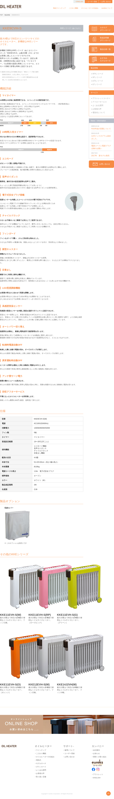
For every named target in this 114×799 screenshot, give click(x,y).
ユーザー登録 (91, 1)
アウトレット (97, 774)
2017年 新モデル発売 (100, 156)
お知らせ (96, 753)
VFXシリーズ (97, 74)
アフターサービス (99, 102)
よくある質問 (97, 105)
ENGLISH (79, 1)
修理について (69, 750)
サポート (68, 746)
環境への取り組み (99, 757)
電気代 (38, 760)
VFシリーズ (96, 77)
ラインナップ (40, 750)
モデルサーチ (40, 763)
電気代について (98, 112)
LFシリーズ (96, 84)
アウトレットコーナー (100, 98)
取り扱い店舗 (40, 777)
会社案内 (96, 750)
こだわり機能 (40, 753)
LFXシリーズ (97, 81)
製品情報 (7, 15)
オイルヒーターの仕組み (44, 757)
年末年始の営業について (101, 129)
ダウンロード (40, 767)
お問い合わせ (105, 1)
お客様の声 (96, 109)
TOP (1, 15)
